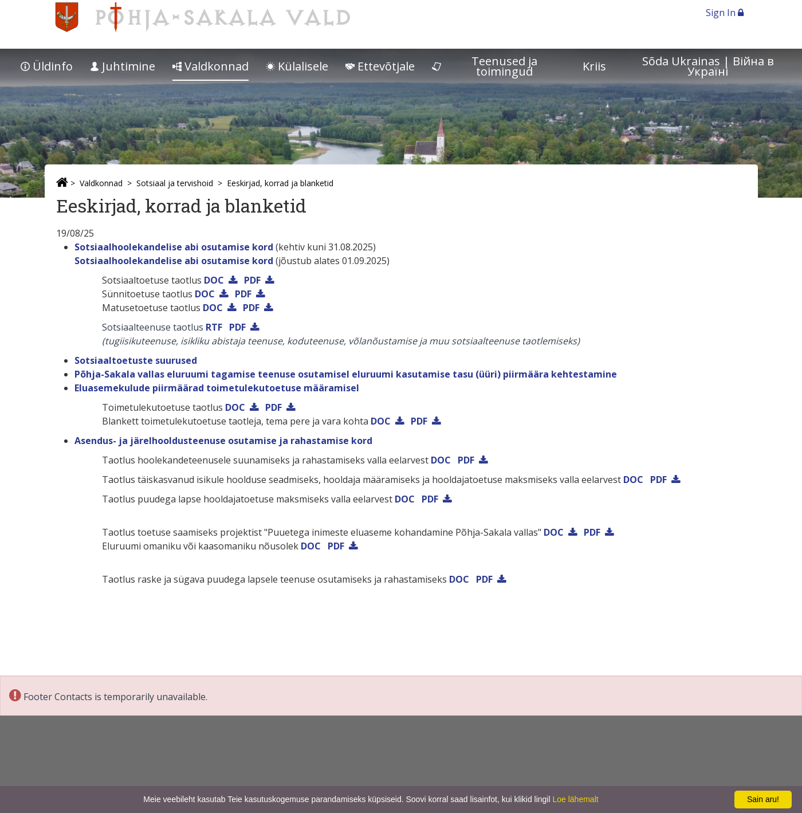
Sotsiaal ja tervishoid (174, 183)
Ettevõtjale (380, 66)
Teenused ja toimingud (484, 66)
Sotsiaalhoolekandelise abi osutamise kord (173, 247)
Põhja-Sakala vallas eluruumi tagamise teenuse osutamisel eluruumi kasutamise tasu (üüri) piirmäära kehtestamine (345, 374)
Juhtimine (122, 66)
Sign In (725, 12)
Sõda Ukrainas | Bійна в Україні (708, 66)
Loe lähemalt (575, 799)
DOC (214, 280)
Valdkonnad (210, 66)
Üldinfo (47, 66)
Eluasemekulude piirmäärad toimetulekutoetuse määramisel (216, 388)
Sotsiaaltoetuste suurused (135, 360)
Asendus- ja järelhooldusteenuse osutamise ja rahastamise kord (223, 440)
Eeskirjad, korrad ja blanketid (280, 183)
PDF (252, 280)
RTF (214, 327)
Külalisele (297, 66)
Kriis (594, 66)
